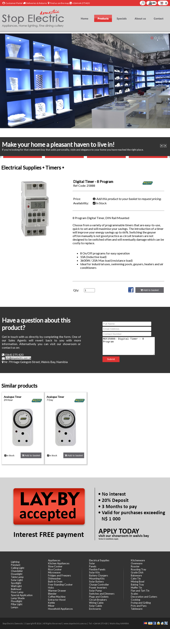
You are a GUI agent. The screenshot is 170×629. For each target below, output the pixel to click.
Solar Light (17, 580)
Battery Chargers (98, 575)
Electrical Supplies (99, 560)
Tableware (136, 608)
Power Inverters (98, 587)
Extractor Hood (56, 599)
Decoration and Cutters (144, 596)
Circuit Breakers (98, 599)
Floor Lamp (17, 592)
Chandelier (17, 570)
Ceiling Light (17, 567)
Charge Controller (99, 584)
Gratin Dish (137, 572)
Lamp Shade (18, 598)
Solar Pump (95, 590)
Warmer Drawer (57, 590)
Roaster (135, 566)
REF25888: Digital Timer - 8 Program (128, 346)
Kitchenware (138, 560)
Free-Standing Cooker (60, 584)
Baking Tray (137, 584)
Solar (92, 563)
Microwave (54, 572)
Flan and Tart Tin (140, 590)
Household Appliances (60, 608)
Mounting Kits (97, 578)
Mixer (51, 605)
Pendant (15, 564)
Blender (52, 593)
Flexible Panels (97, 569)
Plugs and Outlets (99, 596)
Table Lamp (17, 576)
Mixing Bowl (137, 581)
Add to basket (150, 290)
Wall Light (16, 586)
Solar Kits (94, 572)
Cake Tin (136, 578)
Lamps (14, 607)
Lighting (15, 561)
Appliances (54, 560)
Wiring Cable (96, 602)
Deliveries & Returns (36, 3)
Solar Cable (95, 605)
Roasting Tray (138, 569)
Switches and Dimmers (101, 593)
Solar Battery (96, 581)
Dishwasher (54, 578)
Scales (134, 593)
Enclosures (95, 608)
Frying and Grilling (141, 602)
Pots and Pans (139, 605)
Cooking (135, 599)
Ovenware (136, 563)
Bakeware (136, 575)
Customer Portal (13, 3)
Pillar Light (16, 604)
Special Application (22, 595)
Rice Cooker (55, 569)
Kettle (51, 602)
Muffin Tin (136, 587)
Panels (92, 566)
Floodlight (16, 601)
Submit (108, 360)
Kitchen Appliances (58, 563)
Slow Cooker (55, 566)
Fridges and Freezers (59, 575)
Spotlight (16, 583)
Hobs (51, 587)
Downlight (16, 573)
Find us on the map (59, 3)
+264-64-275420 (81, 3)
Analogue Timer (12, 396)
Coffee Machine (56, 596)
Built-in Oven (55, 581)
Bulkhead (16, 589)
